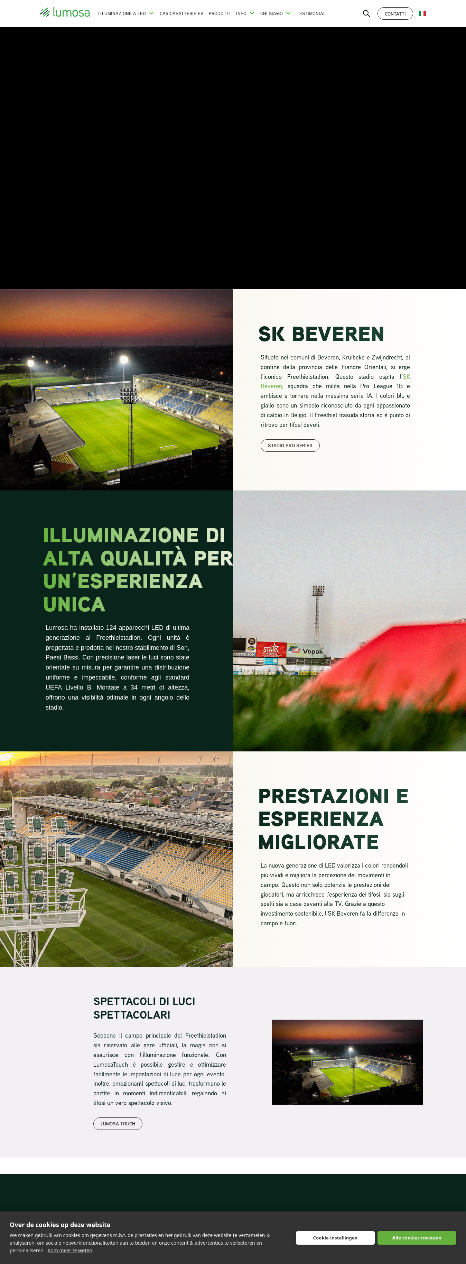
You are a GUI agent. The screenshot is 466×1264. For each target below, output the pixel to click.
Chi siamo (271, 13)
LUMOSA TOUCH (118, 1123)
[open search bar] (366, 13)
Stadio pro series (290, 445)
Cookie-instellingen (335, 1238)
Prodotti (220, 13)
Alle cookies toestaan (416, 1238)
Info (241, 13)
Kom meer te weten (70, 1250)
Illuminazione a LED (122, 13)
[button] (151, 13)
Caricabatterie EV (181, 13)
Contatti (395, 13)
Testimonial (311, 13)
